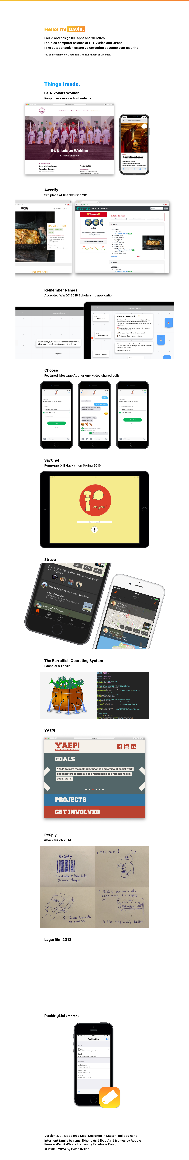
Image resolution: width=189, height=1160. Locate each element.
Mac (83, 1136)
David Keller (80, 1149)
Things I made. (62, 84)
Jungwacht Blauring (123, 48)
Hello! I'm (64, 29)
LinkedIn (92, 54)
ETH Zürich (97, 43)
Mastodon (73, 54)
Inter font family (56, 1140)
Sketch (111, 1136)
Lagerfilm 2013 (57, 939)
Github (83, 54)
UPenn (118, 43)
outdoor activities (65, 48)
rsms (77, 1140)
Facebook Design (105, 1144)
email (107, 54)
